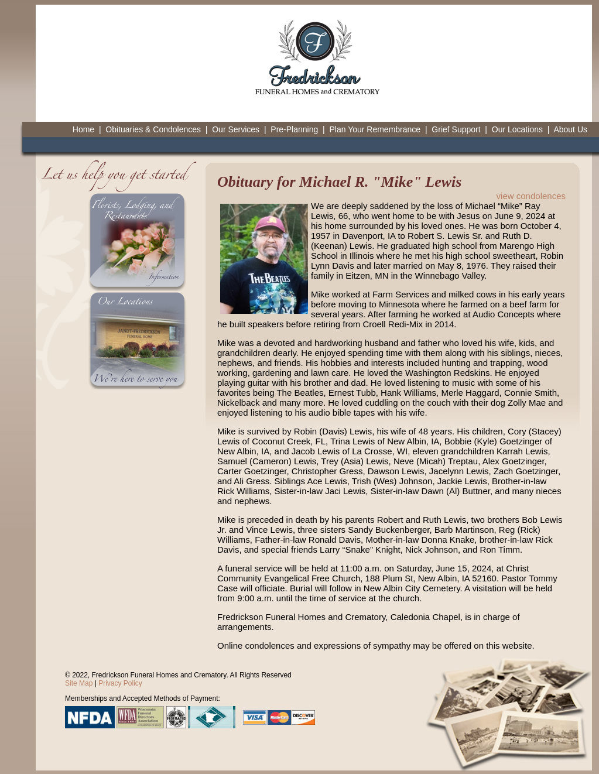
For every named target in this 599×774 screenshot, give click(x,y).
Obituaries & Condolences (153, 129)
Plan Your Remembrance (374, 129)
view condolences (531, 196)
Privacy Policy (120, 683)
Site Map (79, 683)
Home (83, 129)
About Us (570, 129)
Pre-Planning (294, 129)
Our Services (235, 129)
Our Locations (517, 129)
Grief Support (456, 129)
